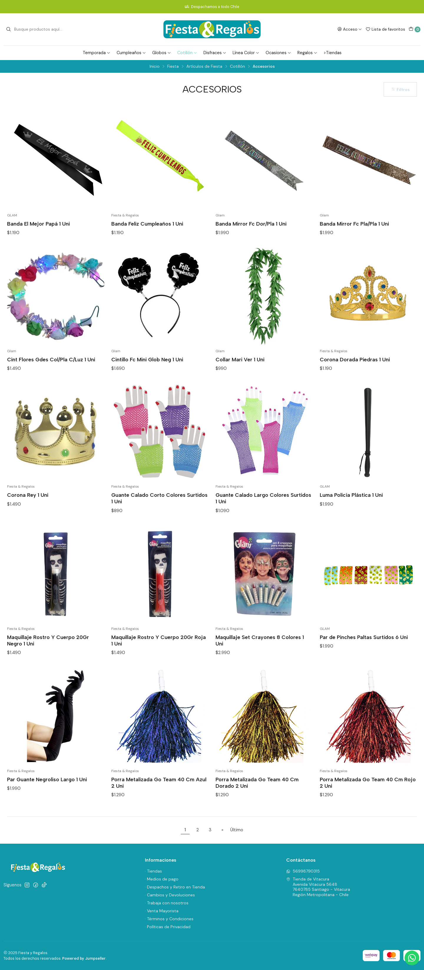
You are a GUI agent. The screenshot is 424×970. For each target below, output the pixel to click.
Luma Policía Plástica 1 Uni (351, 495)
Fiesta (173, 66)
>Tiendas (333, 52)
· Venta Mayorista (161, 910)
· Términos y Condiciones (169, 918)
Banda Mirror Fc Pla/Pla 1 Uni (354, 224)
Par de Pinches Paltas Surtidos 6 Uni (364, 637)
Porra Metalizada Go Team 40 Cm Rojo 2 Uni (368, 782)
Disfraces (214, 52)
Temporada (96, 52)
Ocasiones (278, 52)
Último (236, 829)
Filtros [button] (400, 89)
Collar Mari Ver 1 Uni (240, 359)
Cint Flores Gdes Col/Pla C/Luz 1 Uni (51, 359)
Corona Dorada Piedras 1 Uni (355, 359)
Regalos (307, 52)
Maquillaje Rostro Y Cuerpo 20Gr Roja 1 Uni (158, 640)
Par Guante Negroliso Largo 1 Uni (47, 779)
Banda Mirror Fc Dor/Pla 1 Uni (251, 224)
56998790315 (303, 871)
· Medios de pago (161, 879)
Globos (161, 52)
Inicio (155, 66)
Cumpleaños (131, 52)
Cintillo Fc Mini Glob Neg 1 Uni (147, 359)
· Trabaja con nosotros (166, 903)
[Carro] (414, 29)
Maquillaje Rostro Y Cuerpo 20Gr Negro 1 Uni (48, 640)
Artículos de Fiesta (204, 66)
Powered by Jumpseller (84, 958)
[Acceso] (349, 29)
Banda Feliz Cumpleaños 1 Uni (147, 224)
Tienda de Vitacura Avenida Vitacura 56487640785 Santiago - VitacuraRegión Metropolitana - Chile (318, 886)
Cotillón (187, 52)
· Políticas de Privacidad (168, 926)
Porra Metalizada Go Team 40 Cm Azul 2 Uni (158, 782)
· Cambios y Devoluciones (170, 895)
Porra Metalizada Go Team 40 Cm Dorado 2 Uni (257, 782)
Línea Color (246, 52)
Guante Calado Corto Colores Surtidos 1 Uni (159, 498)
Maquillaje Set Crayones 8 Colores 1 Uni (260, 640)
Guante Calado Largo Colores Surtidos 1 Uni (263, 498)
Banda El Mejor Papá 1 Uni (38, 224)
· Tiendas (153, 871)
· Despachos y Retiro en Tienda (175, 887)
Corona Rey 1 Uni (27, 495)
